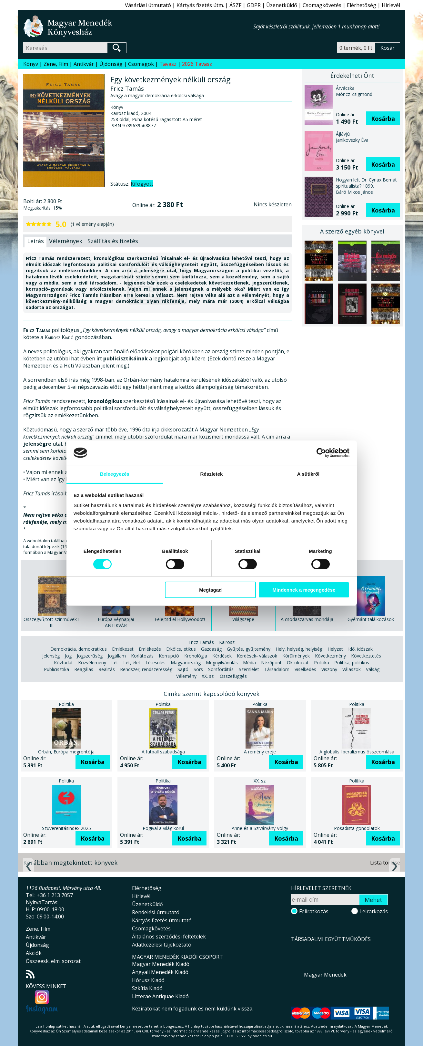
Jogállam (117, 656)
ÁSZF (235, 5)
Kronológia (195, 656)
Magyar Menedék (325, 974)
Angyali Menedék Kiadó (160, 972)
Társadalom (276, 669)
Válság (372, 669)
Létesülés (156, 662)
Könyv (30, 63)
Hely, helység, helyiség (299, 649)
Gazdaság (211, 649)
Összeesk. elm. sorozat (53, 961)
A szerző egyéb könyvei (352, 231)
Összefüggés (233, 676)
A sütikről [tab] (308, 474)
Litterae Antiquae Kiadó (160, 996)
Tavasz (167, 63)
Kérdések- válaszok (257, 656)
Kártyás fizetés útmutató (162, 920)
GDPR (254, 5)
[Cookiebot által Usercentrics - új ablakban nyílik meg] (321, 453)
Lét (114, 662)
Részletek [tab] (211, 474)
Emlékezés (150, 649)
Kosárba (383, 118)
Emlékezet (123, 649)
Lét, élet (131, 662)
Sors (198, 669)
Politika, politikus (351, 662)
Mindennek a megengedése (303, 590)
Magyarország (186, 662)
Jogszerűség (90, 656)
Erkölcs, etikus (181, 649)
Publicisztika (56, 669)
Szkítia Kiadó (147, 988)
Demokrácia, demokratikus (78, 649)
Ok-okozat (298, 662)
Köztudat (63, 662)
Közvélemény (92, 662)
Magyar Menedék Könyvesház (138, 26)
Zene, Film (56, 63)
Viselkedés (305, 669)
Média (249, 662)
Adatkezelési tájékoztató (161, 944)
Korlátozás (142, 656)
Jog (68, 656)
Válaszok (351, 669)
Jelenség (51, 656)
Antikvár (84, 63)
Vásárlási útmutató (148, 5)
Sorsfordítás (221, 669)
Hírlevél (391, 5)
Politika (321, 662)
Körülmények (296, 656)
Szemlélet (249, 669)
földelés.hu (262, 1035)
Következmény (330, 656)
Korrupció (169, 656)
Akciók (34, 953)
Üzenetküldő (281, 5)
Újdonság (111, 63)
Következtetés (366, 656)
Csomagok (141, 63)
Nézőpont (271, 662)
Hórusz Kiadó (148, 980)
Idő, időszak (360, 649)
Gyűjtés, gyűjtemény (248, 649)
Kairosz (227, 642)
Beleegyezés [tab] (114, 474)
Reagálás (83, 669)
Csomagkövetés (322, 5)
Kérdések (222, 656)
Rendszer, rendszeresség (146, 669)
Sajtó (182, 669)
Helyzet (335, 649)
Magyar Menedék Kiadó (160, 964)
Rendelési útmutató (155, 912)
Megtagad (210, 590)
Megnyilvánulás (222, 662)
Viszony (329, 669)
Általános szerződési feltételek (169, 936)
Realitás (106, 669)
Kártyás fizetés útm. (200, 5)
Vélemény (186, 676)
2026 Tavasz (197, 63)
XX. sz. (208, 676)
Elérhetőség (361, 5)
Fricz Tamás (201, 642)
